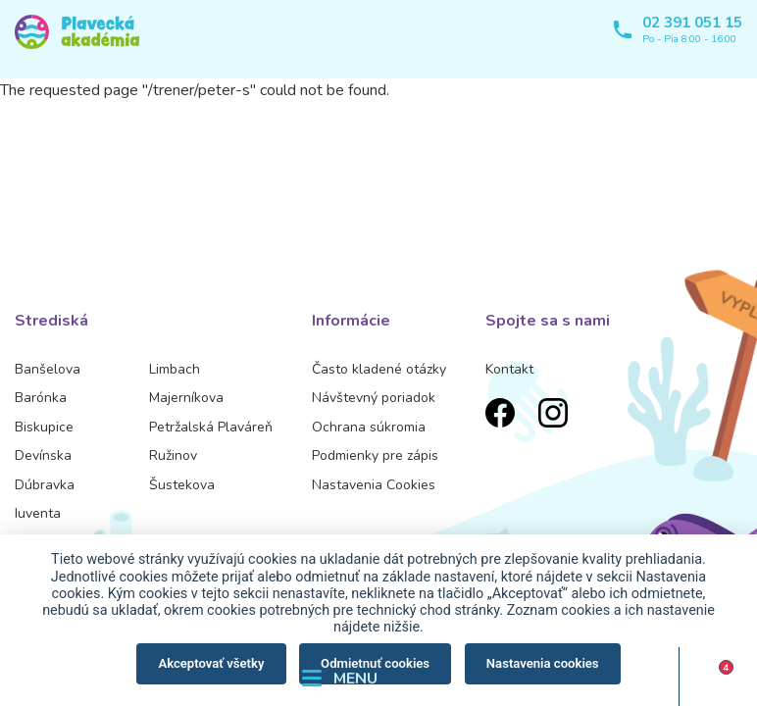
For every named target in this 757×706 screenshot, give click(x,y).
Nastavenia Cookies (373, 485)
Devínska (43, 455)
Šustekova (182, 485)
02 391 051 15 (692, 22)
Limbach (174, 369)
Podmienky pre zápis (375, 455)
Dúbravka (45, 485)
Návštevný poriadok (373, 397)
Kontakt (509, 369)
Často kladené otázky (379, 369)
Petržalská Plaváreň (211, 427)
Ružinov (173, 455)
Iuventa (38, 513)
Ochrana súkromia (369, 427)
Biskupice (44, 427)
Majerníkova (186, 397)
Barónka (41, 397)
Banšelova (47, 369)
